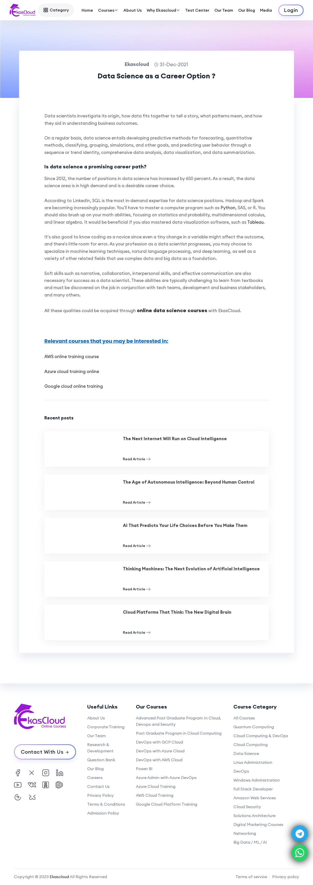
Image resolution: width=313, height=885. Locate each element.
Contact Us (98, 786)
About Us (132, 10)
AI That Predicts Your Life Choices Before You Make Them (185, 525)
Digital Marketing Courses (258, 824)
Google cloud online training (73, 386)
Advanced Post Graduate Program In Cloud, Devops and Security (178, 721)
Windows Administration (256, 780)
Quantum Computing (253, 726)
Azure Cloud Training (155, 786)
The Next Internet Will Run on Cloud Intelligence (175, 438)
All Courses (244, 717)
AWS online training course (71, 356)
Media (266, 10)
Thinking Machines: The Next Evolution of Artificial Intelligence (191, 569)
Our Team (223, 10)
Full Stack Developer (253, 788)
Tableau (255, 222)
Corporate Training (105, 726)
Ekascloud (59, 876)
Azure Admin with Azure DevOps (166, 777)
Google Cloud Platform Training (166, 804)
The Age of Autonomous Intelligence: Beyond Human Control (188, 482)
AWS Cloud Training (154, 795)
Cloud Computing (250, 744)
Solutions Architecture (254, 815)
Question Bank (101, 759)
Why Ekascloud (163, 10)
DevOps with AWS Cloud (159, 759)
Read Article (137, 459)
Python (227, 207)
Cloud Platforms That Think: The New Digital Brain (177, 612)
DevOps (241, 771)
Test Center (197, 10)
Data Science (246, 753)
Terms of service (251, 876)
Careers (95, 777)
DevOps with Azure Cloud (160, 750)
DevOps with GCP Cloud (159, 742)
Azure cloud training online (71, 371)
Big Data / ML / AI (250, 842)
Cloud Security (247, 806)
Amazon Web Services (254, 797)
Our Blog (246, 10)
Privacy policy (285, 876)
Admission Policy (103, 813)
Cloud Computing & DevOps (260, 735)
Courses (108, 10)
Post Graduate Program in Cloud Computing (179, 733)
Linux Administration (252, 762)
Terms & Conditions (106, 804)
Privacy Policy (100, 795)
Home (87, 10)
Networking (244, 833)
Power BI (144, 768)
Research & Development (100, 747)
